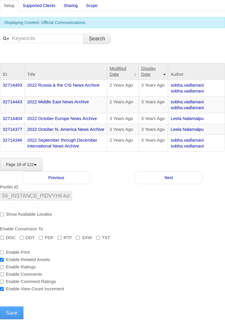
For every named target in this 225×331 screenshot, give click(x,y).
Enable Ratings (18, 266)
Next (169, 177)
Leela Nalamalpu (187, 118)
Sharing (71, 5)
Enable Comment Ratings (28, 281)
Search (97, 39)
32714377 (12, 129)
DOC (8, 237)
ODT (27, 237)
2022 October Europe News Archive (62, 118)
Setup (9, 5)
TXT (103, 237)
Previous (56, 177)
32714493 (12, 85)
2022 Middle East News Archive (58, 101)
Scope (92, 5)
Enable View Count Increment (32, 288)
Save (12, 313)
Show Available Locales (26, 214)
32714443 (12, 101)
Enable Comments (21, 274)
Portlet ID (9, 186)
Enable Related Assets (25, 259)
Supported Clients (39, 5)
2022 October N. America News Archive (65, 129)
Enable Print (15, 252)
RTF (65, 237)
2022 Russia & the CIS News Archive (63, 85)
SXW (84, 237)
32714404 (12, 118)
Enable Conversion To (21, 228)
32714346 (12, 140)
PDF (46, 237)
